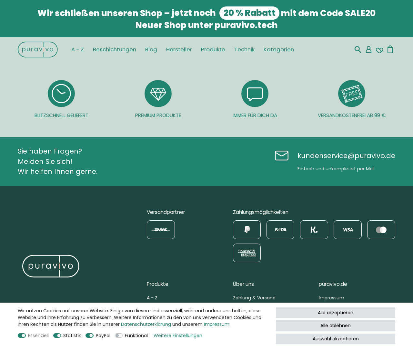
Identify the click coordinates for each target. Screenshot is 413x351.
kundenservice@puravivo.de (346, 155)
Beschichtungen (114, 49)
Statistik (72, 335)
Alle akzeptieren (335, 312)
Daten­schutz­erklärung (146, 324)
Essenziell (38, 335)
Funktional (136, 335)
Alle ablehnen (335, 325)
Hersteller (179, 49)
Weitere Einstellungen (178, 335)
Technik (244, 49)
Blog (151, 49)
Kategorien (279, 49)
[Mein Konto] (369, 49)
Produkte (213, 49)
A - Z (77, 49)
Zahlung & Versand (254, 298)
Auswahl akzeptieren (336, 339)
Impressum (331, 298)
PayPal (103, 335)
